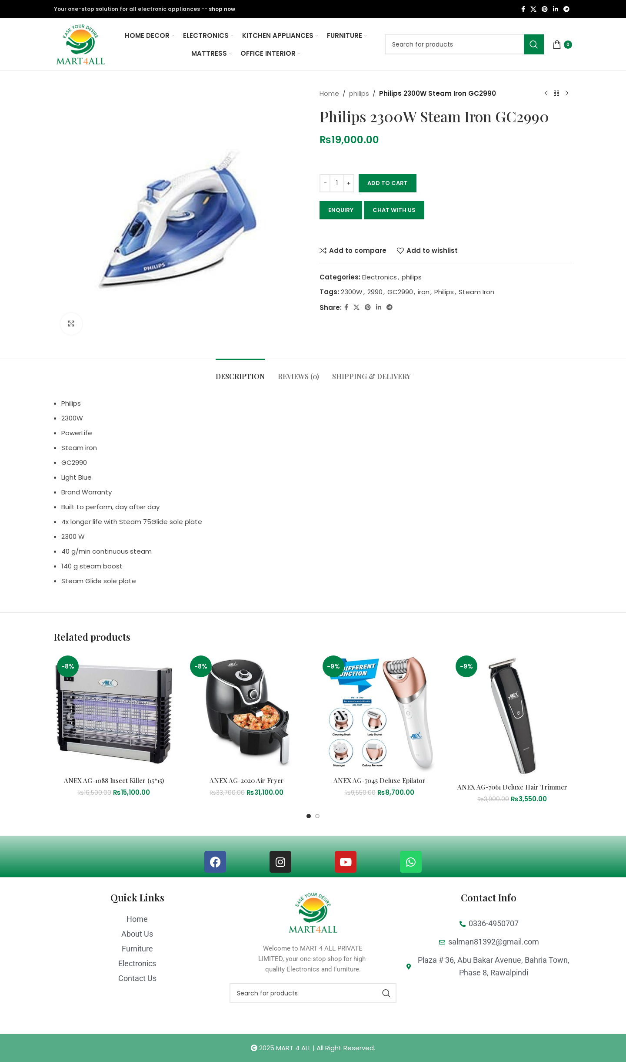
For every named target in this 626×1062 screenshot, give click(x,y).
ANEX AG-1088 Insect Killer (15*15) (114, 780)
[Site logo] (80, 43)
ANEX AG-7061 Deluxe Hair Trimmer (512, 787)
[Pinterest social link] (544, 9)
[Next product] (567, 93)
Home (329, 93)
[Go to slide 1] (308, 816)
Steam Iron (476, 291)
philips (359, 93)
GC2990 (400, 291)
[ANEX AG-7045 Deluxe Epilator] (380, 712)
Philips (444, 291)
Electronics (379, 277)
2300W (352, 291)
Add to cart (387, 183)
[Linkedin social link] (555, 9)
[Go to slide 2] (317, 816)
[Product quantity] (336, 183)
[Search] (464, 44)
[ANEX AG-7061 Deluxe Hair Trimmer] (513, 715)
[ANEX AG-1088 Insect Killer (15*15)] (114, 712)
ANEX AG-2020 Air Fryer (247, 780)
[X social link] (533, 9)
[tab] (240, 372)
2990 (375, 291)
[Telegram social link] (566, 9)
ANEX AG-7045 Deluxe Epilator (379, 780)
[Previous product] (546, 93)
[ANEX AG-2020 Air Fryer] (247, 712)
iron (424, 291)
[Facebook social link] (523, 9)
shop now (222, 9)
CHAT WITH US (394, 210)
